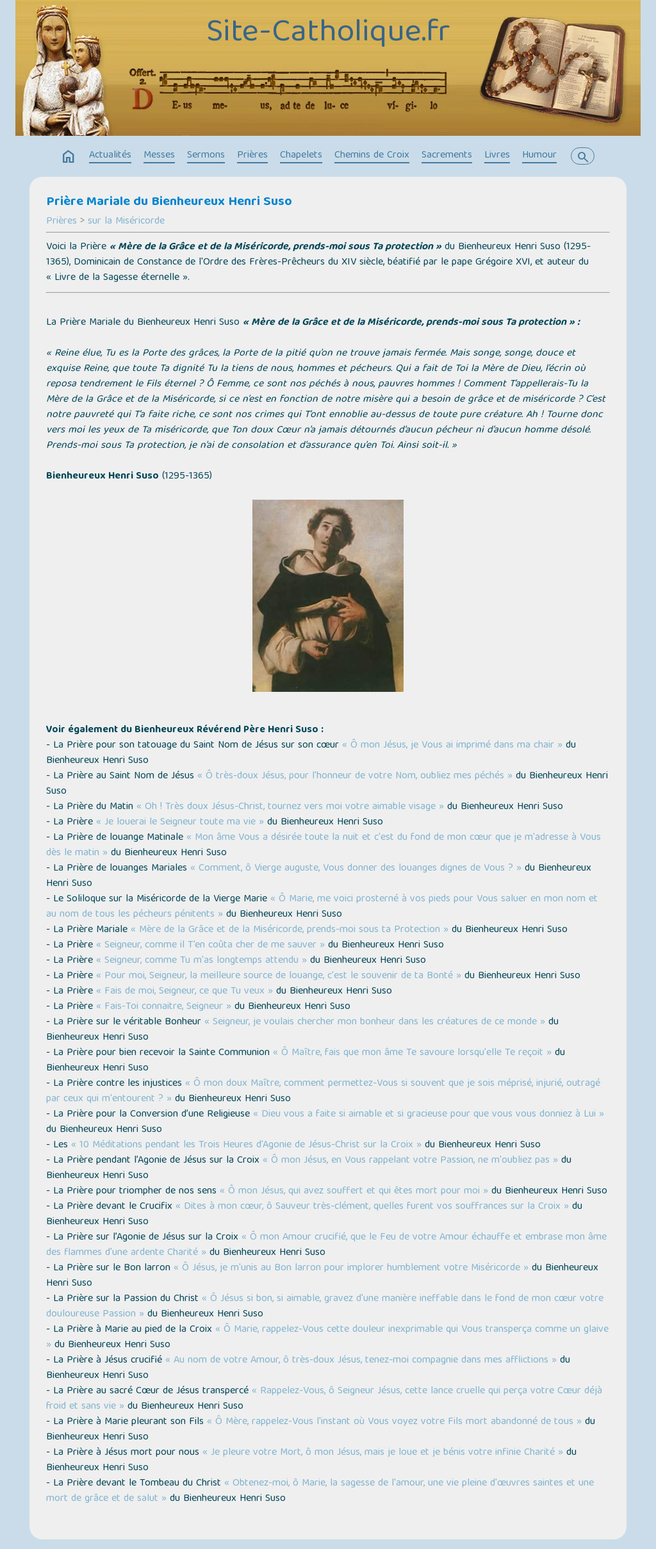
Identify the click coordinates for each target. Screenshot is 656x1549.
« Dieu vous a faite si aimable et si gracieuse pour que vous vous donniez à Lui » (428, 1115)
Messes (159, 156)
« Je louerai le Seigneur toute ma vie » (180, 823)
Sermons (206, 156)
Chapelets (301, 156)
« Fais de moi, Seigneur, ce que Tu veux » (184, 992)
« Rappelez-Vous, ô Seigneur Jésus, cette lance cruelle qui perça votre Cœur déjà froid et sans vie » (324, 1399)
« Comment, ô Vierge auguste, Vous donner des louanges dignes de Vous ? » (355, 869)
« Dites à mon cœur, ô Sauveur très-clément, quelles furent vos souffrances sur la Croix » (372, 1207)
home (68, 157)
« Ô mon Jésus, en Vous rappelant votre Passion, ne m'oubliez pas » (410, 1161)
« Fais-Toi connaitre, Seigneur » (163, 1007)
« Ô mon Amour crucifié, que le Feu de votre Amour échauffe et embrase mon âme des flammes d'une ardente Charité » (326, 1245)
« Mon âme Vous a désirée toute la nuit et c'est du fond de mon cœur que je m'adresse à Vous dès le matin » (323, 845)
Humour (539, 156)
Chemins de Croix (371, 156)
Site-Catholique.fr (328, 34)
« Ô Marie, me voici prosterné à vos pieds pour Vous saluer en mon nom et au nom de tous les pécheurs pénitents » (322, 907)
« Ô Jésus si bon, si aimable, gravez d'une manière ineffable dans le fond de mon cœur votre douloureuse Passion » (324, 1307)
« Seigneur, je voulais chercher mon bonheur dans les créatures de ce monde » (374, 1022)
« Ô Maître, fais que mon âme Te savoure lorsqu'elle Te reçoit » (412, 1053)
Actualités (110, 156)
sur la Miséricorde (126, 222)
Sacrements (447, 156)
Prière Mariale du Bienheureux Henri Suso (169, 202)
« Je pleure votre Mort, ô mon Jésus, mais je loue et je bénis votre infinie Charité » (382, 1453)
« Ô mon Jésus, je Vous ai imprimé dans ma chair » (452, 746)
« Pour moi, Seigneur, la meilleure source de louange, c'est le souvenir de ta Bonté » (278, 976)
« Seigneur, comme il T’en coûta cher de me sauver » (210, 946)
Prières (252, 156)
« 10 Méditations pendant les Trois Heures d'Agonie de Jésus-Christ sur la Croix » (246, 1145)
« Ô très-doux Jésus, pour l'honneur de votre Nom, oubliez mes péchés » (354, 776)
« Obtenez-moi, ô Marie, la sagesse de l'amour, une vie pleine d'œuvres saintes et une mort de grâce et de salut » (320, 1491)
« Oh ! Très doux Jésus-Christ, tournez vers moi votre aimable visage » (290, 807)
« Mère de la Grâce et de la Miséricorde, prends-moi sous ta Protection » (289, 930)
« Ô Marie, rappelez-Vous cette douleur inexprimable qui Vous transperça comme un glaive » (327, 1337)
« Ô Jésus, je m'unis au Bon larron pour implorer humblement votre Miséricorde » (351, 1268)
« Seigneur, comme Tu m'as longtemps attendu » (201, 961)
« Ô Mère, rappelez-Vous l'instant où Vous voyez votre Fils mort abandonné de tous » (396, 1422)
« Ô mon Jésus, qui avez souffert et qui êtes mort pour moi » (354, 1192)
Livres (497, 156)
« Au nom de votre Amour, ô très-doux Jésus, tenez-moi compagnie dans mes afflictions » (361, 1361)
